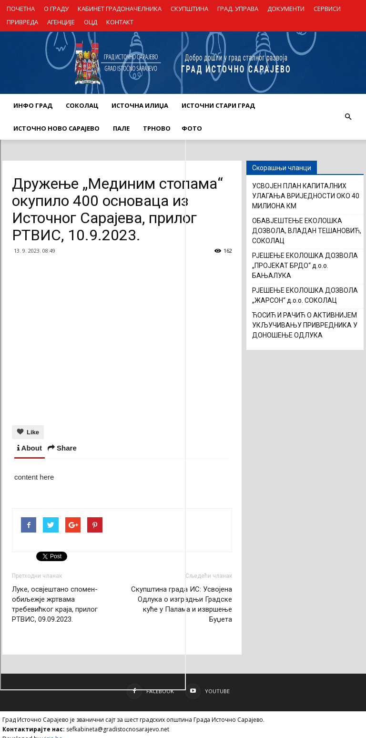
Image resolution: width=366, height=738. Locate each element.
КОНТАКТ (119, 22)
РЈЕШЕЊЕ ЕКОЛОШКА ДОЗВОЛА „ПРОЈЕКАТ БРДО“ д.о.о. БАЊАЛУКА (305, 265)
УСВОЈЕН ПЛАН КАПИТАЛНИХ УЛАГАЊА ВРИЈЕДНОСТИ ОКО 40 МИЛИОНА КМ (305, 196)
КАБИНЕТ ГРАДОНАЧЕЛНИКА (120, 8)
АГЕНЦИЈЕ (61, 22)
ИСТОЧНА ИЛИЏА (140, 105)
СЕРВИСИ (327, 8)
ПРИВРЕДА (22, 22)
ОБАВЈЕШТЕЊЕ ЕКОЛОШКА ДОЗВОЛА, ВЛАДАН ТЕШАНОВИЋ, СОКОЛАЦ (306, 231)
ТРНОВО (157, 128)
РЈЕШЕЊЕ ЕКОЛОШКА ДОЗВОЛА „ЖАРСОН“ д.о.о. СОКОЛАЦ (305, 295)
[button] (347, 116)
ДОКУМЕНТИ (286, 8)
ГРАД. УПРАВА (237, 8)
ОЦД (90, 22)
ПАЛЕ (121, 128)
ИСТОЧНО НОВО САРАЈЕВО (56, 128)
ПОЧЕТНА (21, 8)
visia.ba (52, 729)
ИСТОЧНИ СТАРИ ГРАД (218, 105)
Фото (192, 128)
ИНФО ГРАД (32, 105)
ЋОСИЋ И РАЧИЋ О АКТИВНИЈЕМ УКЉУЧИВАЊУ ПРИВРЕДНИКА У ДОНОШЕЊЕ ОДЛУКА (304, 325)
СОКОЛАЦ (82, 105)
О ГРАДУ (56, 8)
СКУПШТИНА (189, 8)
